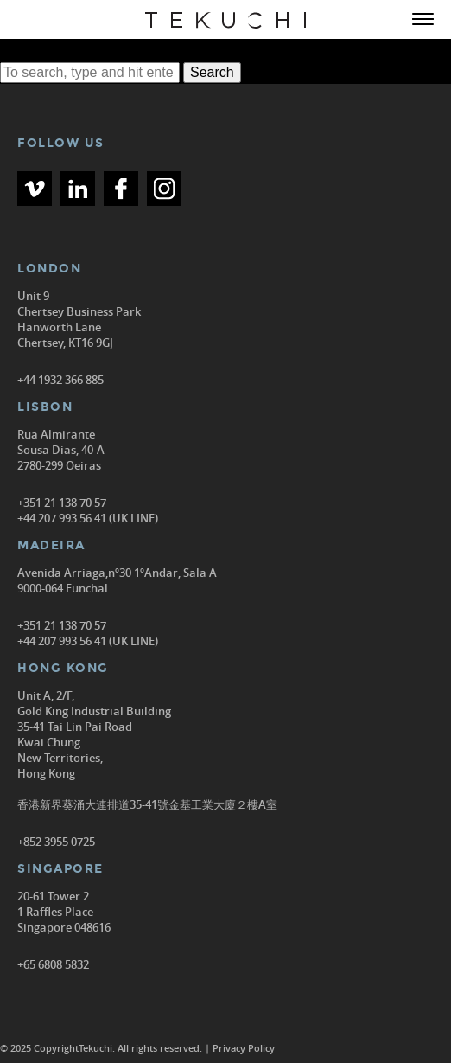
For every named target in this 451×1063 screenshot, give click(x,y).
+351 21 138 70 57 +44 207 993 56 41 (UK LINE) (87, 510)
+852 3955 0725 (56, 841)
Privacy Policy (244, 1047)
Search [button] (212, 72)
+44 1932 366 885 (60, 379)
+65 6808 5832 (53, 964)
